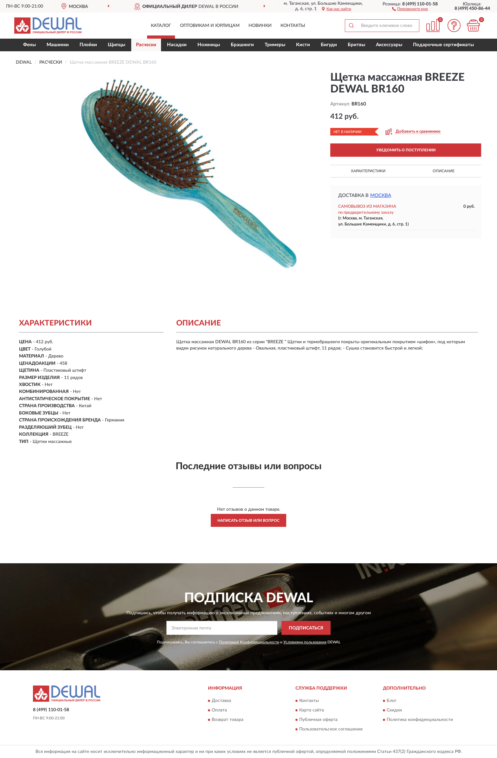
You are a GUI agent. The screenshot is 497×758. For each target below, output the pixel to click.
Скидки (394, 710)
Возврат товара (227, 719)
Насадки (177, 44)
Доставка (221, 700)
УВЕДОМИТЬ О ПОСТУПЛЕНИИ (406, 150)
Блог (392, 700)
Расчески (146, 44)
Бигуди (329, 44)
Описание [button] (444, 171)
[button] (410, 8)
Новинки (260, 25)
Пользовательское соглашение (331, 729)
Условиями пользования (304, 642)
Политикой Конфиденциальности (249, 642)
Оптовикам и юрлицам (210, 25)
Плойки (88, 44)
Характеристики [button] (368, 171)
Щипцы (116, 44)
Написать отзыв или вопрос (248, 520)
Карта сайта (311, 710)
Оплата (219, 710)
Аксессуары (389, 44)
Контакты (293, 25)
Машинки (58, 44)
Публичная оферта (318, 719)
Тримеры (275, 44)
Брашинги (242, 44)
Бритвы (356, 44)
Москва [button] (380, 195)
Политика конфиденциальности (420, 719)
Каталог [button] (161, 25)
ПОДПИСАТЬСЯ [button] (306, 628)
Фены (29, 44)
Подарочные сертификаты (443, 44)
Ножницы (208, 44)
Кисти (303, 44)
